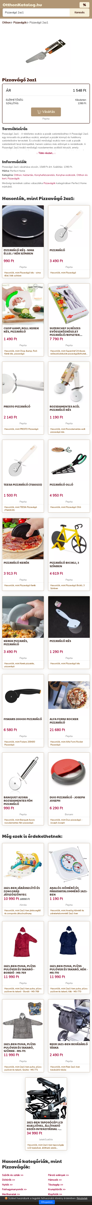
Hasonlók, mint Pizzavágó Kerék (20, 585)
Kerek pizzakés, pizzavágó (16, 642)
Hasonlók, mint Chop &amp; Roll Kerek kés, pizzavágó (20, 352)
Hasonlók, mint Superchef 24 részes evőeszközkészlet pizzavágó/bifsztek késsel (68, 354)
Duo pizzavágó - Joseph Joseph (67, 799)
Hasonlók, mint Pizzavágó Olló (65, 507)
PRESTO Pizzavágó (17, 406)
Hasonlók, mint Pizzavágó (63, 272)
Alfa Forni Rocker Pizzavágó (64, 720)
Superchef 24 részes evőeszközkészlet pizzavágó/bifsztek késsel (65, 333)
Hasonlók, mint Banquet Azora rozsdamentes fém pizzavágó (19, 821)
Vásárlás (46, 112)
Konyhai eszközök (65, 175)
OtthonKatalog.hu (22, 4)
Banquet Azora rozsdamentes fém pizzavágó (18, 800)
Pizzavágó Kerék (16, 563)
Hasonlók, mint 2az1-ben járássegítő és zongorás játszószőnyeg (22, 912)
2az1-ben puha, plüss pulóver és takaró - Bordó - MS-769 (20, 969)
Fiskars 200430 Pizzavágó (23, 719)
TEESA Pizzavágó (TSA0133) (23, 484)
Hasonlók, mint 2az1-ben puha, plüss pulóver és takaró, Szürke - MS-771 (22, 1068)
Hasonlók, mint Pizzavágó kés (65, 663)
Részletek (82, 1198)
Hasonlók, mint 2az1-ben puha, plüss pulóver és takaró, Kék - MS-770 (68, 990)
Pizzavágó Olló (61, 484)
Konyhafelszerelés (45, 175)
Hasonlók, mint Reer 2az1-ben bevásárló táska (65, 1068)
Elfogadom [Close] (47, 1202)
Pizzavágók (14, 178)
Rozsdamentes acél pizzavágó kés (65, 408)
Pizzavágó (57, 250)
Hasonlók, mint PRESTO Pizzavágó (21, 429)
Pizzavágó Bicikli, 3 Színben (64, 564)
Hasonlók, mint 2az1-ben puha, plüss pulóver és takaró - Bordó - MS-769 (22, 990)
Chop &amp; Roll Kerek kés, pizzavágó (21, 329)
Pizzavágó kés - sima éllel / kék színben (19, 251)
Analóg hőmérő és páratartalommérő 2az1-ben (68, 891)
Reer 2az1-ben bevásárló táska (69, 1045)
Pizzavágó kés (60, 641)
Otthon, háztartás (23, 175)
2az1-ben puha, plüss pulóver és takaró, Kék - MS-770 (69, 969)
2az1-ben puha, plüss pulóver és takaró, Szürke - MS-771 (20, 1047)
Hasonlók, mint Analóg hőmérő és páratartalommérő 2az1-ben (67, 912)
